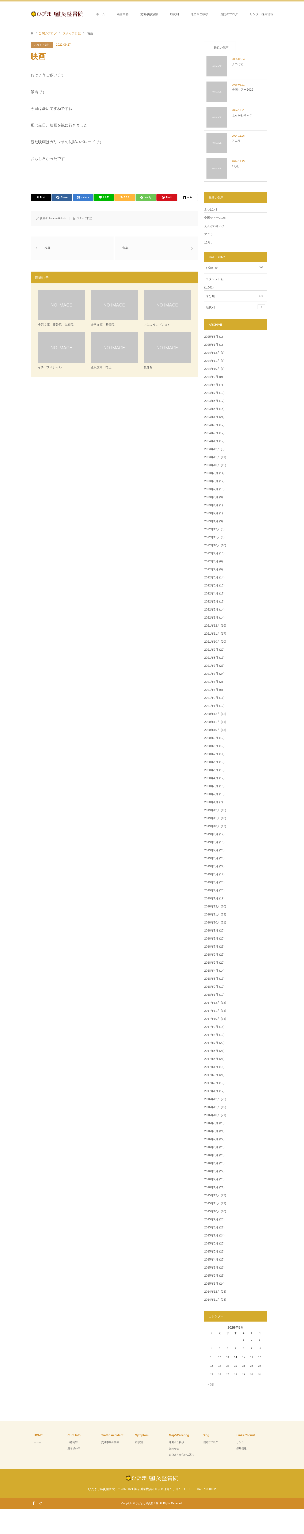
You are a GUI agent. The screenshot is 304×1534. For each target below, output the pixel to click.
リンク (240, 1442)
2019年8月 (211, 842)
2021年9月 (211, 649)
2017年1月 (211, 1091)
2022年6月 (211, 577)
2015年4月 (211, 1259)
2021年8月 (211, 657)
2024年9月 (211, 376)
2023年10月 (212, 465)
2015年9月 (211, 1219)
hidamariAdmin (57, 218)
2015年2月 (211, 1275)
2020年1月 (211, 802)
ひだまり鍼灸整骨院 (147, 1503)
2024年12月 (212, 352)
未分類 (235, 295)
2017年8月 (211, 1034)
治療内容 (123, 14)
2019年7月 (211, 850)
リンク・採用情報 (261, 14)
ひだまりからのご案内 (181, 1454)
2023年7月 (211, 489)
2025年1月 (211, 344)
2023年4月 (211, 505)
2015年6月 (211, 1243)
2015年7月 (211, 1235)
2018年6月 (211, 954)
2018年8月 (211, 938)
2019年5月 (211, 866)
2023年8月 (211, 481)
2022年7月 (211, 569)
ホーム (100, 14)
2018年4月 (211, 970)
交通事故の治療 (110, 1442)
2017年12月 (212, 1002)
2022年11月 (212, 537)
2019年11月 (212, 818)
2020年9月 (211, 738)
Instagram (40, 1502)
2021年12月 (212, 625)
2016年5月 (211, 1155)
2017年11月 (212, 1010)
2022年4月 (211, 593)
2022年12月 (212, 529)
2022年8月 (211, 561)
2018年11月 (212, 914)
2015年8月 (211, 1227)
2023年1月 (211, 521)
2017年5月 (211, 1059)
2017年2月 (211, 1083)
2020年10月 (212, 730)
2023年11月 (212, 457)
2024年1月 (211, 441)
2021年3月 (211, 689)
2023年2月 (211, 513)
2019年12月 (212, 810)
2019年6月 (211, 858)
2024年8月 (211, 384)
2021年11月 (212, 633)
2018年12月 (212, 906)
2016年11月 (212, 1107)
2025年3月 (211, 336)
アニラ (208, 234)
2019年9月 (211, 834)
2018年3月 (211, 978)
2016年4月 (211, 1163)
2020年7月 (211, 754)
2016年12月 (212, 1099)
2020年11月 (212, 721)
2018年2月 (211, 986)
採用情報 (241, 1448)
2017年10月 (212, 1018)
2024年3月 (211, 425)
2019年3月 (211, 882)
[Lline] (104, 197)
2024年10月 (212, 368)
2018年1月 (211, 994)
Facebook (33, 1502)
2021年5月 (211, 681)
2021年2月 (211, 697)
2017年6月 (211, 1051)
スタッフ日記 (41, 44)
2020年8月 (211, 746)
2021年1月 (211, 705)
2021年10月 (212, 641)
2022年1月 (211, 617)
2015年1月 (211, 1283)
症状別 (174, 14)
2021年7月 (211, 665)
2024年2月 (211, 433)
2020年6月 (211, 762)
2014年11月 (212, 1299)
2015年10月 (212, 1211)
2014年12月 (212, 1291)
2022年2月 (211, 609)
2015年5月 (211, 1251)
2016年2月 (211, 1179)
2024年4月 (211, 417)
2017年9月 (211, 1026)
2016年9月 (211, 1123)
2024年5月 (211, 409)
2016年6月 (211, 1147)
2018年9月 (211, 930)
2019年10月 (212, 826)
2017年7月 (211, 1042)
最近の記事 (221, 47)
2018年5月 (211, 962)
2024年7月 (211, 392)
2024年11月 (212, 360)
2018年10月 (212, 922)
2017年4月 (211, 1067)
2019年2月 (211, 890)
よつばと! (210, 209)
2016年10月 (212, 1115)
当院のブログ (229, 14)
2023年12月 (212, 449)
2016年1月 (211, 1187)
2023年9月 (211, 473)
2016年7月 (211, 1139)
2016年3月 (211, 1171)
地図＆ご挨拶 (199, 14)
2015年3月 (211, 1267)
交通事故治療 (149, 14)
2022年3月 (211, 601)
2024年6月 (211, 401)
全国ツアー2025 (214, 217)
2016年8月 (211, 1131)
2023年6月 (211, 497)
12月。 (208, 242)
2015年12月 (212, 1195)
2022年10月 (212, 545)
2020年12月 (212, 713)
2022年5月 (211, 585)
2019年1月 (211, 898)
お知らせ (235, 267)
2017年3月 (211, 1075)
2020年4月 (211, 778)
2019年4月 (211, 874)
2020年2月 (211, 794)
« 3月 (211, 1384)
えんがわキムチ (214, 226)
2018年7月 (211, 946)
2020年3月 (211, 786)
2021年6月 (211, 673)
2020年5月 (211, 770)
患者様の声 (74, 1448)
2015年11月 (212, 1203)
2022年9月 (211, 553)
